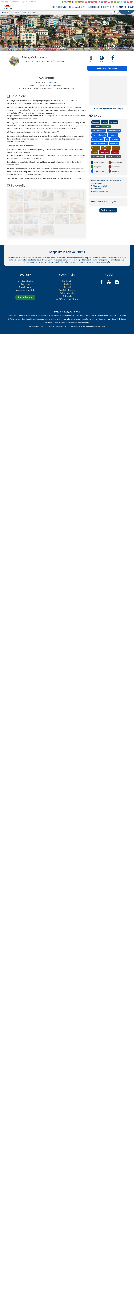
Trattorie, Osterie (99, 191)
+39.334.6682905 (55, 85)
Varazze (48, 61)
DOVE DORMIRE (59, 7)
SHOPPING (106, 7)
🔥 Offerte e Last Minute (67, 299)
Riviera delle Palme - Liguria (103, 201)
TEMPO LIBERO (93, 7)
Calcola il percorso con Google (108, 109)
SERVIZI (131, 7)
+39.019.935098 (51, 82)
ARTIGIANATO (119, 7)
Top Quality (67, 281)
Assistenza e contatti (25, 290)
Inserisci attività (25, 281)
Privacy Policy (99, 326)
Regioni (67, 284)
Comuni (67, 287)
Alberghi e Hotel (99, 186)
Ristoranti (96, 189)
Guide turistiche (67, 293)
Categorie (67, 296)
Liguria (61, 61)
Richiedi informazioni (107, 68)
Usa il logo (25, 284)
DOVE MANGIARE (77, 7)
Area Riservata (25, 297)
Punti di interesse (108, 210)
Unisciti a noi (25, 287)
